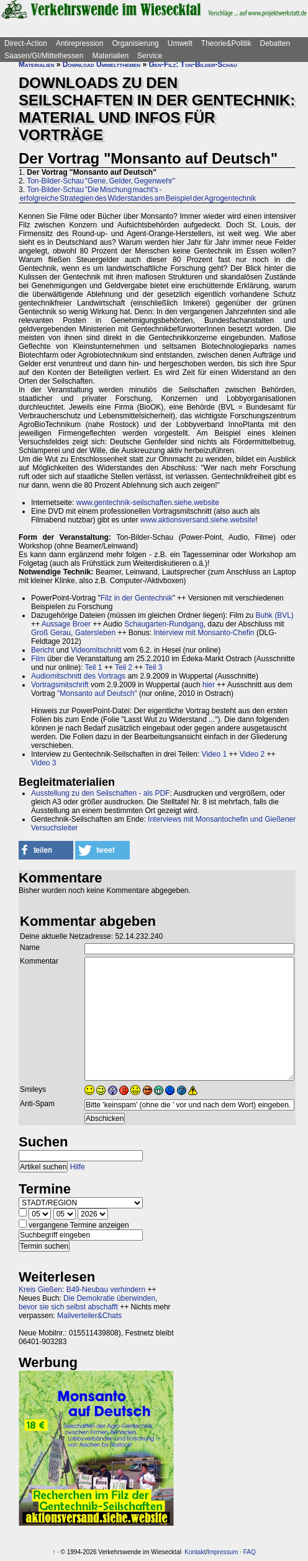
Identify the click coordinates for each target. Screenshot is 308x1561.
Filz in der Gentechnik (137, 598)
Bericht (42, 650)
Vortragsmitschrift (60, 684)
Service (149, 55)
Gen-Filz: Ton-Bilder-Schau (192, 64)
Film (38, 658)
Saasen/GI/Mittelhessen (43, 55)
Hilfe (77, 1167)
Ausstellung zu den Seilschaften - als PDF (100, 793)
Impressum (222, 1552)
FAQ (249, 1552)
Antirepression (80, 43)
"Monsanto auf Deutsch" (97, 693)
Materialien (110, 55)
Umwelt (180, 43)
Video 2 (252, 754)
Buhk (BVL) (275, 615)
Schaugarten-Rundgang (163, 624)
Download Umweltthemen (101, 64)
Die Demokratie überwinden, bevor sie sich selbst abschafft (88, 1302)
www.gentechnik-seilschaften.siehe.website (147, 502)
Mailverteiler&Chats (89, 1315)
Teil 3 (153, 667)
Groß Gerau (51, 632)
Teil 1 (93, 667)
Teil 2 (123, 667)
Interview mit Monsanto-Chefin (203, 632)
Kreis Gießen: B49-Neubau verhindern (82, 1289)
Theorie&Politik (226, 43)
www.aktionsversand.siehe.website (197, 520)
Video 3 (43, 763)
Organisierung (135, 43)
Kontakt (195, 1552)
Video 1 (214, 754)
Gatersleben (95, 632)
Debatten (275, 43)
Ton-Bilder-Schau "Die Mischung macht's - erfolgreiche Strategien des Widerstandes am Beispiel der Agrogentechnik (137, 194)
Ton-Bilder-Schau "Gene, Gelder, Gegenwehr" (101, 181)
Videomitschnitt (96, 650)
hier (208, 684)
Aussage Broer (66, 624)
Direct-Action (25, 43)
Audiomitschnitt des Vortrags (78, 676)
